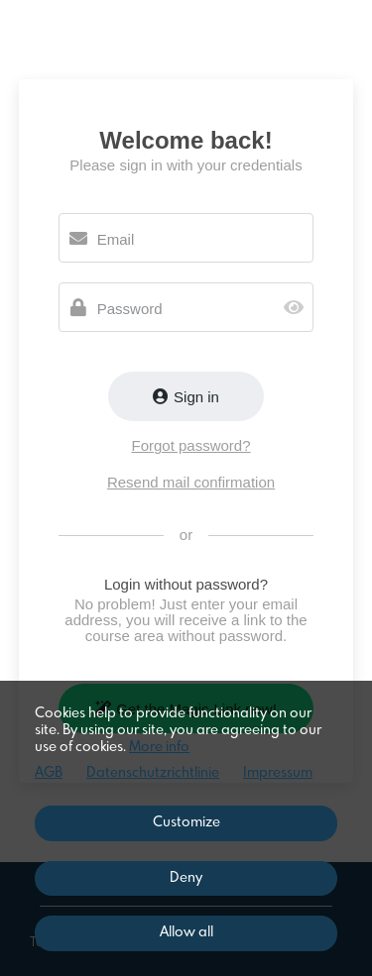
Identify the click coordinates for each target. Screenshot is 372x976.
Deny (186, 878)
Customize (186, 822)
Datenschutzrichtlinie (152, 773)
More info (159, 747)
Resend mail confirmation (191, 482)
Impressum (277, 773)
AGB (48, 773)
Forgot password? (190, 445)
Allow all (186, 932)
